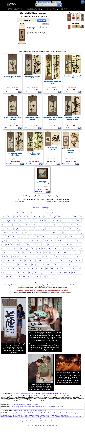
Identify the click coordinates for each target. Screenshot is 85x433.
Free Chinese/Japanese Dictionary (50, 413)
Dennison (79, 261)
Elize (47, 269)
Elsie (58, 269)
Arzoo (3, 237)
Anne (66, 229)
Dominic (62, 265)
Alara (58, 221)
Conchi (45, 257)
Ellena (53, 269)
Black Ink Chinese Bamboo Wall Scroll (52, 82)
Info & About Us (51, 9)
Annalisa (60, 229)
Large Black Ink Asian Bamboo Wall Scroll (32, 118)
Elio (37, 269)
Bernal (79, 241)
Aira (27, 221)
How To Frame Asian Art (34, 413)
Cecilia (46, 253)
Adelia (76, 217)
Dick (33, 265)
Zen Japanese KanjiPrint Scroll (52, 148)
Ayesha (3, 241)
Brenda (78, 245)
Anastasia (52, 225)
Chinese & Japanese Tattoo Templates (11, 408)
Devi (15, 265)
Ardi (24, 233)
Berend (72, 241)
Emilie (69, 269)
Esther (25, 273)
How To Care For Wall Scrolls (55, 406)
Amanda (21, 225)
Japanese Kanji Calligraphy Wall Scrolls (26, 393)
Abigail (54, 217)
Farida (49, 277)
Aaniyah (22, 217)
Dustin (15, 269)
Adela (70, 217)
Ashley (27, 237)
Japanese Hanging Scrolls (62, 416)
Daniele (39, 261)
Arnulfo (59, 233)
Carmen (25, 253)
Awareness (74, 237)
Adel (65, 217)
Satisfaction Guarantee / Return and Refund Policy (52, 421)
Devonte (20, 265)
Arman (46, 233)
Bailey (20, 241)
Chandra (53, 253)
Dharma (27, 265)
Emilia (64, 269)
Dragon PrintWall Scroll (70, 151)
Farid (43, 277)
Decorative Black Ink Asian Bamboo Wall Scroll (72, 118)
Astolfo (49, 237)
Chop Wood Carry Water (65, 253)
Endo (3, 273)
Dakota (9, 261)
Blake (44, 245)
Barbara (26, 241)
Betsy (12, 245)
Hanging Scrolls (45, 415)
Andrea (59, 225)
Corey (57, 257)
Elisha (42, 269)
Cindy (14, 257)
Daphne (45, 261)
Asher (13, 237)
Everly (31, 273)
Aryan (82, 233)
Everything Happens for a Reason (45, 273)
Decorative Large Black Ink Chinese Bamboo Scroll (52, 118)
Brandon (51, 245)
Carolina (32, 253)
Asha (8, 237)
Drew (9, 269)
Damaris (15, 261)
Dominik (69, 265)
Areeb (29, 233)
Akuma (47, 221)
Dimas (39, 265)
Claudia (27, 257)
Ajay (36, 221)
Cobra (33, 257)
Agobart (9, 221)
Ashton (33, 237)
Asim (38, 237)
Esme (19, 273)
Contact (64, 9)
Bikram (23, 245)
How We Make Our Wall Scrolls (19, 406)
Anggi (37, 229)
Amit (40, 225)
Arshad (65, 233)
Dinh (43, 265)
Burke (44, 249)
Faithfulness (11, 277)
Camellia (67, 249)
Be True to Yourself (50, 241)
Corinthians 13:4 (66, 257)
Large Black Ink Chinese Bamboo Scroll (12, 77)
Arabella (18, 233)
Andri (78, 225)
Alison (79, 221)
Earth (20, 269)
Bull (39, 249)
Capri (10, 253)
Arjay (40, 233)
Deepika (71, 261)
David (57, 261)
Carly (19, 253)
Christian (77, 253)
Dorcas (76, 265)
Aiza (31, 221)
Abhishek (47, 217)
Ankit (54, 229)
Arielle (35, 233)
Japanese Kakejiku (23, 415)
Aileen (22, 221)
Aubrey (56, 237)
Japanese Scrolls (25, 416)
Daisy (3, 261)
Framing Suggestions (21, 413)
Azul (9, 241)
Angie (43, 229)
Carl (15, 253)
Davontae (64, 261)
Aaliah (16, 217)
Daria (52, 261)
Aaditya (3, 217)
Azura (14, 241)
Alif (68, 221)
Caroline (39, 253)
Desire (10, 265)
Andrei (73, 225)
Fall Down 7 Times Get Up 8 (25, 277)
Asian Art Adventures (40, 410)
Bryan (34, 249)
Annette (72, 229)
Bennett (66, 241)
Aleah (63, 221)
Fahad (3, 277)
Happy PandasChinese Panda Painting (42, 182)
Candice (3, 253)
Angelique (17, 229)
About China (22, 410)
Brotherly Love (25, 249)
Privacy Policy (34, 421)
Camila (74, 249)
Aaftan (10, 217)
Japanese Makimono (34, 415)
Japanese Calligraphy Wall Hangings (10, 416)
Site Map (42, 419)
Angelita (25, 229)
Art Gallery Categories (20, 404)
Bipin (33, 245)
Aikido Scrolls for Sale (75, 416)
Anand (45, 225)
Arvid (76, 233)
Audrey (62, 237)
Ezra (80, 273)
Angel (3, 229)
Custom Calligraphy (16, 9)
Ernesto (13, 273)
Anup (78, 229)
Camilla (80, 249)
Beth (7, 245)
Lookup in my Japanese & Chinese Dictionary (44, 208)
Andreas (66, 225)
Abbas (35, 217)
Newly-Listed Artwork (32, 404)
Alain (53, 221)
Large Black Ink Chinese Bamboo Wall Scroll (12, 118)
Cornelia (75, 257)
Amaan (9, 225)
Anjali (48, 229)
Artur (71, 233)
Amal (15, 225)
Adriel (3, 221)
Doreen (3, 269)
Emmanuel (76, 269)
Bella (60, 241)
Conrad (51, 257)
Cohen (39, 257)
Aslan (43, 237)
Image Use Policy (24, 421)
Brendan (4, 249)
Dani (26, 261)
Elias (33, 269)
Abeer (40, 217)
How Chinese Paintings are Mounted (37, 406)
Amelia (28, 225)
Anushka (4, 233)
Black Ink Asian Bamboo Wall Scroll (32, 77)
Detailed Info (7, 92)
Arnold (52, 233)
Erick (8, 273)
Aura (67, 237)
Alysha (3, 225)
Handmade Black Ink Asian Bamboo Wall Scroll (15, 154)
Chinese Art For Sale (48, 416)
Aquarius (11, 233)
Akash (41, 221)
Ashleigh (20, 237)
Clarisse (20, 257)
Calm (61, 249)
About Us (16, 410)
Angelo (32, 229)
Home (11, 404)
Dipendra (50, 265)
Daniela (32, 261)
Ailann (16, 221)
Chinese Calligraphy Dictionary (68, 413)
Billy (28, 245)
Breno (10, 249)
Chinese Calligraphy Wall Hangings (59, 415)
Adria (81, 217)
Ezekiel (74, 273)
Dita (56, 265)
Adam (60, 217)
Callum (55, 249)
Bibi (17, 245)
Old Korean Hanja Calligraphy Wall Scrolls (54, 393)
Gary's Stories (30, 410)
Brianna (16, 249)
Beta (2, 245)
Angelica (9, 229)
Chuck (3, 257)
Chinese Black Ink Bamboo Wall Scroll (72, 77)
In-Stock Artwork (34, 9)
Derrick (3, 265)
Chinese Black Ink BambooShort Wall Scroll (34, 154)
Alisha (73, 221)
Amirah (34, 225)
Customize (41, 20)
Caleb (49, 249)
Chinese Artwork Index (36, 416)
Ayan (81, 237)
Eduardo (27, 269)
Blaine (39, 245)
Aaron (29, 217)
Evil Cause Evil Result (63, 273)
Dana (21, 261)
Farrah (55, 277)
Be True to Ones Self (37, 241)
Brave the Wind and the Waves (65, 245)
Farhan (37, 277)
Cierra (9, 257)
